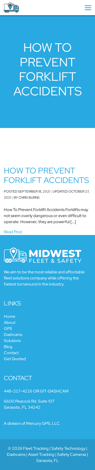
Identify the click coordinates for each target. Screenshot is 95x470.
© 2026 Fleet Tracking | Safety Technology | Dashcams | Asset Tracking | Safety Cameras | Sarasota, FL (47, 454)
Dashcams (13, 334)
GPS (8, 328)
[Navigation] (79, 7)
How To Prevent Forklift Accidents (46, 175)
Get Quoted (15, 358)
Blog (8, 346)
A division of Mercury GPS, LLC (32, 423)
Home (9, 316)
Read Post (13, 231)
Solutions (12, 340)
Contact (11, 352)
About (9, 322)
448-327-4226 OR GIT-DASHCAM (36, 391)
